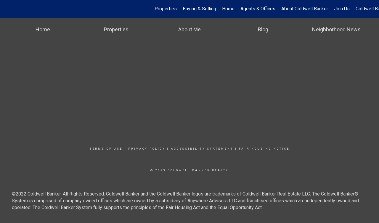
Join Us (342, 9)
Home (228, 9)
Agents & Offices (257, 9)
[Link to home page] (7, 9)
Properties (166, 9)
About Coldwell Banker (304, 9)
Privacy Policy (146, 148)
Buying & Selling (199, 9)
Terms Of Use (106, 148)
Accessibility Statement (202, 148)
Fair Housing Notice (264, 148)
